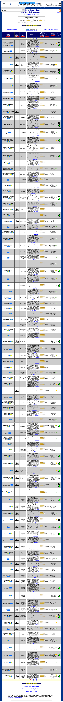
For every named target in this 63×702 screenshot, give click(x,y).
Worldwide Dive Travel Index (15, 697)
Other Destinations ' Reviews (51, 29)
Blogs (41, 8)
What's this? (59, 12)
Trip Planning (25, 8)
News (37, 8)
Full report (37, 46)
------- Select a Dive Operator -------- (23, 25)
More (45, 8)
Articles (32, 8)
